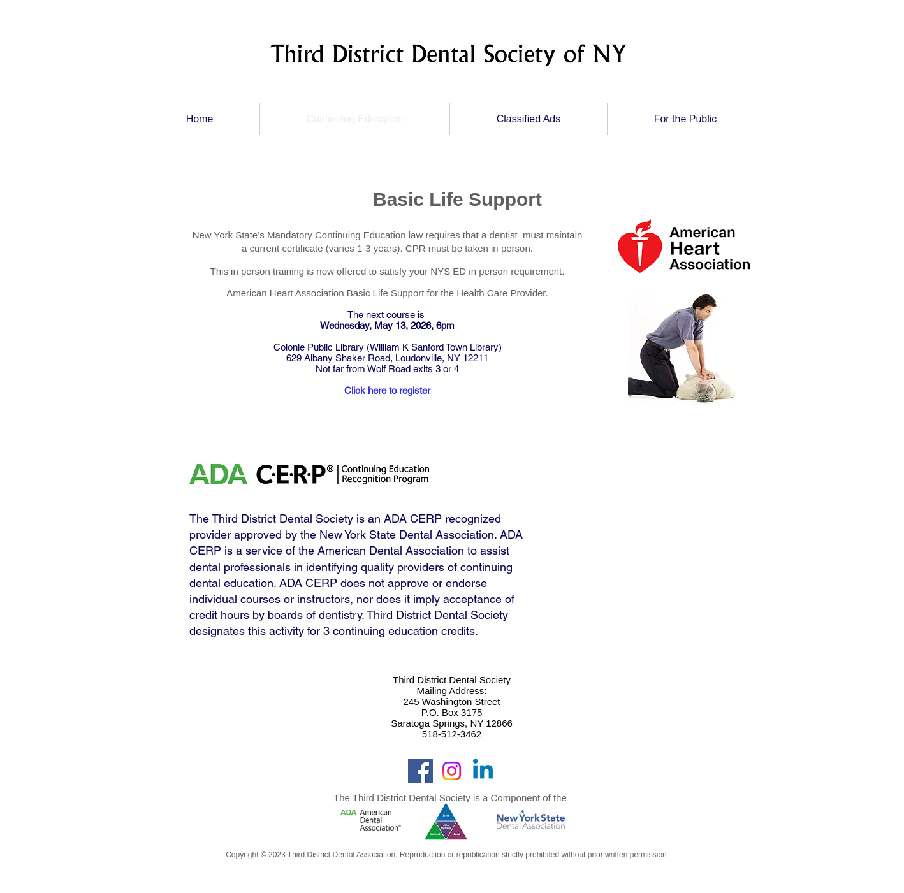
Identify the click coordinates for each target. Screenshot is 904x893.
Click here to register (387, 390)
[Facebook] (420, 771)
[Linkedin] (482, 771)
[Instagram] (451, 771)
